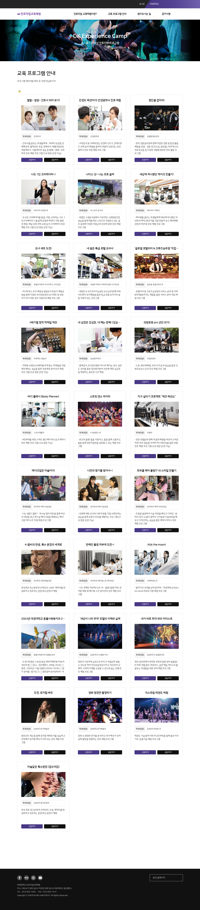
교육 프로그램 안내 (117, 14)
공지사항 (166, 14)
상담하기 (54, 160)
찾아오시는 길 (144, 14)
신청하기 (32, 160)
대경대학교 (154, 4)
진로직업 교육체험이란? (85, 14)
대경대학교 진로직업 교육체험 (29, 13)
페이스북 (19, 877)
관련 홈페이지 (159, 878)
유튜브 (40, 877)
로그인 (142, 4)
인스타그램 (33, 877)
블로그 (26, 877)
